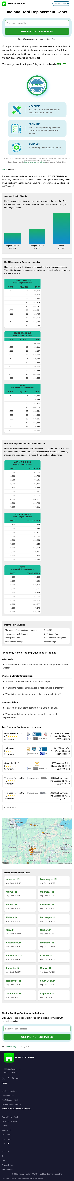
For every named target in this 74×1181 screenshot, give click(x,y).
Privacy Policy (7, 1165)
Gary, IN (10, 930)
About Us (5, 1151)
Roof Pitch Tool (8, 1096)
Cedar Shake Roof (9, 1121)
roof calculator (35, 113)
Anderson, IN (12, 879)
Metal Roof (6, 1130)
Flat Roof (5, 1126)
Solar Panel (6, 1139)
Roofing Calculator (9, 1091)
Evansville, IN (47, 904)
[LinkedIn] (12, 1078)
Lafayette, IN (12, 968)
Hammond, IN (47, 943)
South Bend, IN (47, 981)
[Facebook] (8, 1078)
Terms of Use (7, 1169)
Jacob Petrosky (10, 1047)
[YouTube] (17, 1078)
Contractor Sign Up (61, 3)
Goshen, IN (45, 930)
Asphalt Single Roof (10, 1117)
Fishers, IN (11, 917)
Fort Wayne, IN (47, 917)
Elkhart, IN (11, 904)
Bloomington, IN (48, 879)
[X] (3, 1078)
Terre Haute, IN (13, 993)
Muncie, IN (45, 968)
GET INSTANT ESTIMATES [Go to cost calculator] (37, 31)
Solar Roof (6, 1135)
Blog (3, 1156)
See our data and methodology (34, 162)
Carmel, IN (11, 892)
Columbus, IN (47, 892)
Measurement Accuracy (11, 1105)
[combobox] (37, 23)
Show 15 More (10, 807)
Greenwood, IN (13, 943)
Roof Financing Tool (10, 1100)
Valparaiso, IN (47, 993)
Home (4, 169)
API (3, 1160)
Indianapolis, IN (14, 955)
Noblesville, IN (13, 981)
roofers (49, 147)
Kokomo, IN (46, 955)
